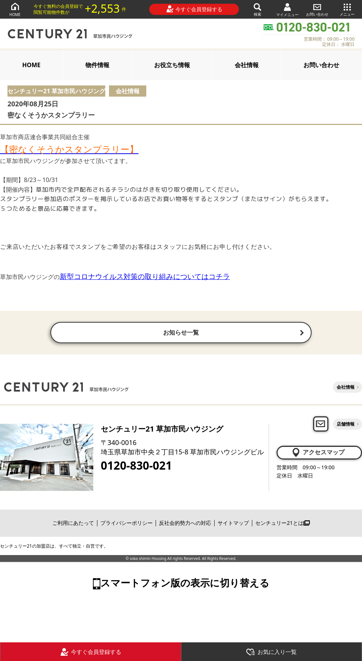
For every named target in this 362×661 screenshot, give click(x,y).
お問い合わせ (317, 9)
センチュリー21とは (282, 523)
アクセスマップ (317, 453)
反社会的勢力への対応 (185, 523)
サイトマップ (233, 523)
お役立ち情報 (172, 65)
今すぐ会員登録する (194, 9)
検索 (257, 9)
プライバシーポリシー (126, 523)
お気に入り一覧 (271, 652)
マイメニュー (287, 9)
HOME (15, 9)
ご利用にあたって (73, 523)
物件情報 (97, 65)
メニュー (347, 9)
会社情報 (247, 65)
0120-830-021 (136, 466)
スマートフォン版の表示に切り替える (184, 583)
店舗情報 (346, 425)
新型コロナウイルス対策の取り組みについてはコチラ (145, 276)
